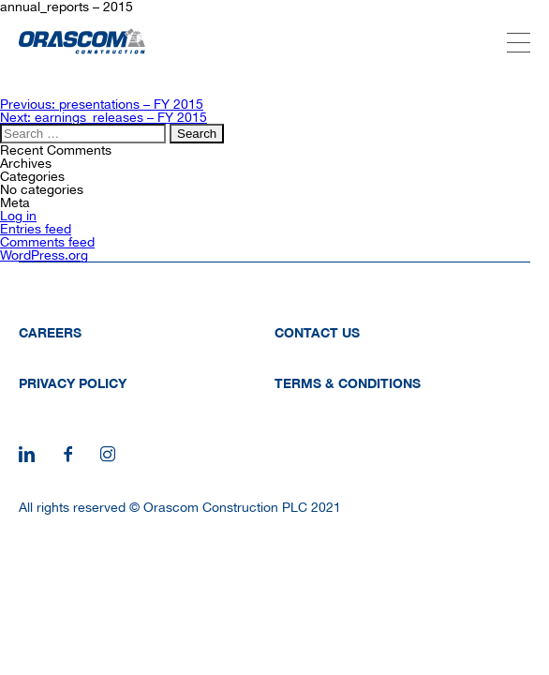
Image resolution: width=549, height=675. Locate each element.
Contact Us (317, 332)
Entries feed (35, 228)
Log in (18, 215)
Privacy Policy (72, 383)
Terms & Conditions (347, 383)
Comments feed (47, 241)
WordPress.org (44, 255)
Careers (50, 332)
